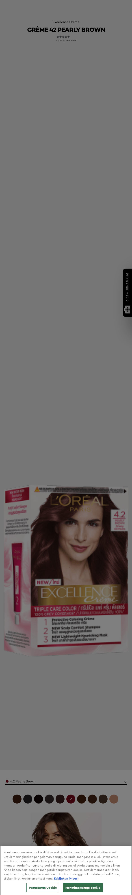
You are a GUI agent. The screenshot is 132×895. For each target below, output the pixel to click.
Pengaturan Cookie (43, 890)
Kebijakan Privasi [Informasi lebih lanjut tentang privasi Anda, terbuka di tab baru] (66, 880)
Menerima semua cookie (82, 890)
